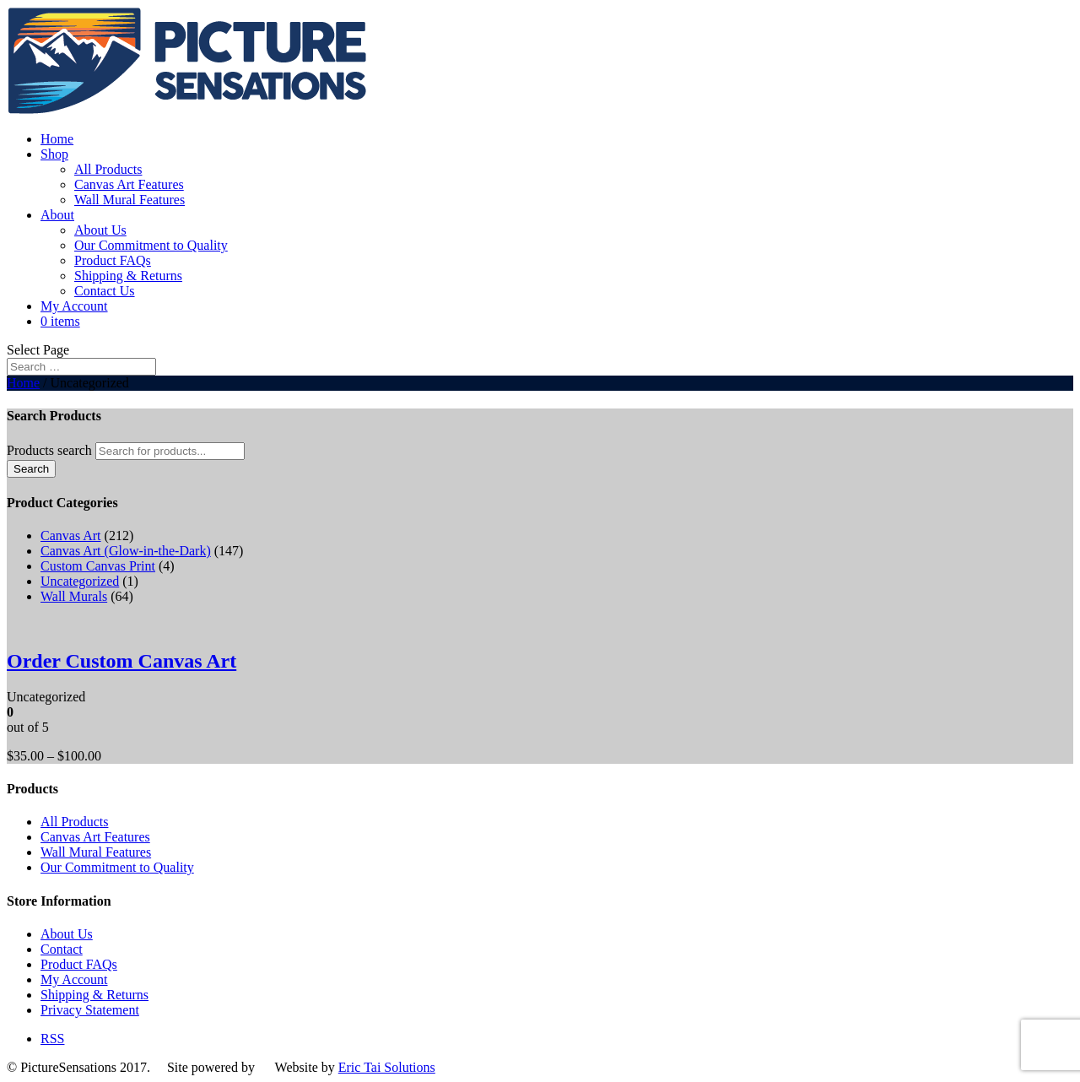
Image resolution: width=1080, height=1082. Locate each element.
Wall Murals (73, 596)
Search (31, 469)
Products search (49, 450)
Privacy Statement (89, 1010)
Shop (54, 154)
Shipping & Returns (128, 275)
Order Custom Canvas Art (121, 661)
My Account (74, 306)
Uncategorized (79, 581)
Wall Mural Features (129, 199)
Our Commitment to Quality (151, 245)
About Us (100, 230)
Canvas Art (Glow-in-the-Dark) (125, 551)
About (57, 215)
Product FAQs (112, 260)
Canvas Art (70, 535)
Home (56, 139)
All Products (108, 169)
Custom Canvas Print (97, 566)
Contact (61, 949)
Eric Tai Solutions (386, 1067)
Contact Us (104, 291)
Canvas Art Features (129, 184)
